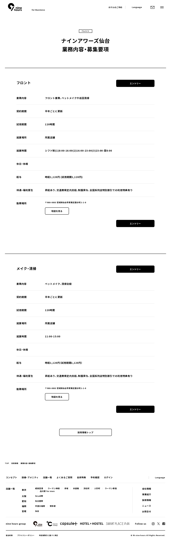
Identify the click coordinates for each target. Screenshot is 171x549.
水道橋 (76, 488)
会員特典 (81, 477)
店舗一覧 (47, 477)
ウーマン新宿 (111, 488)
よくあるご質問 (64, 477)
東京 (24, 489)
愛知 (24, 501)
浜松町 (87, 488)
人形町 (97, 488)
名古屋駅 (39, 501)
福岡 (24, 506)
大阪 (24, 496)
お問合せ (146, 511)
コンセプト (11, 477)
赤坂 (66, 488)
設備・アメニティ (30, 477)
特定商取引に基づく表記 (48, 535)
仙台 (37, 511)
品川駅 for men (47, 491)
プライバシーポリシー (26, 535)
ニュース (146, 505)
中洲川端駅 (40, 506)
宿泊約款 (9, 535)
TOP (7, 463)
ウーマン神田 (54, 488)
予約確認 (95, 477)
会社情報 (146, 488)
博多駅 (53, 506)
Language (137, 7)
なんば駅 (39, 496)
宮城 (24, 511)
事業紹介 (146, 494)
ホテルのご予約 (115, 7)
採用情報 (14, 463)
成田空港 (39, 488)
